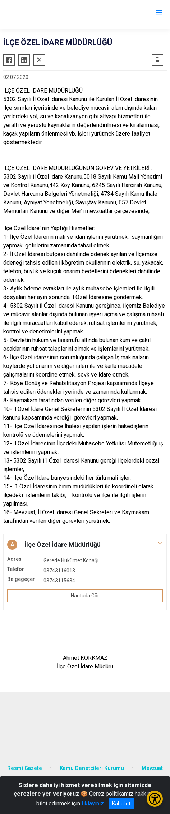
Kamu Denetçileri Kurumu (92, 768)
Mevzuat (152, 768)
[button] (85, 545)
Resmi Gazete (24, 768)
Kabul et (121, 803)
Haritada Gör (85, 595)
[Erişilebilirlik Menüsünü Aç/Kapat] (155, 799)
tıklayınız (93, 803)
